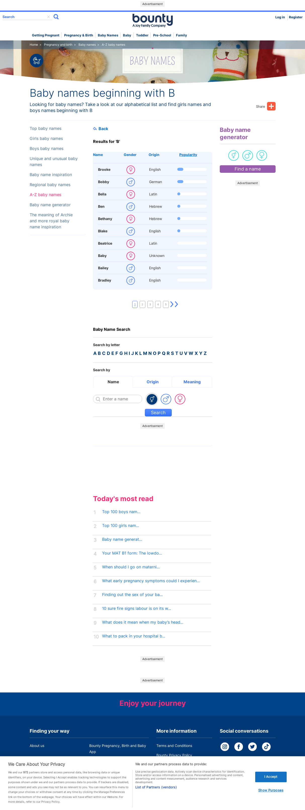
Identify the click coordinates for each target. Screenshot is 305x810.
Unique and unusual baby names (54, 161)
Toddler (142, 35)
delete (48, 17)
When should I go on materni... (131, 567)
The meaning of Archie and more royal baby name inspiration (51, 220)
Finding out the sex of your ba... (132, 594)
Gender (130, 154)
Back (100, 128)
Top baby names (45, 128)
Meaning (192, 381)
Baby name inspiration (51, 174)
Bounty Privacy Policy (174, 755)
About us (37, 745)
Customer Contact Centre (110, 761)
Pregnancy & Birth (78, 35)
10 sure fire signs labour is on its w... (136, 608)
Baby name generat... (122, 539)
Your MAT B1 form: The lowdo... (132, 553)
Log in (280, 17)
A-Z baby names (45, 194)
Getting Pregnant (45, 35)
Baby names (108, 35)
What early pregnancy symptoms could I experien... (151, 580)
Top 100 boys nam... (121, 511)
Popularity (188, 154)
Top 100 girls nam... (120, 525)
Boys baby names (46, 148)
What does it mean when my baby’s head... (142, 622)
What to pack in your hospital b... (133, 636)
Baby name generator (50, 204)
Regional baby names (50, 184)
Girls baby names (46, 138)
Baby (127, 35)
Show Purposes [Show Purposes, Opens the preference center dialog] (270, 797)
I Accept (270, 784)
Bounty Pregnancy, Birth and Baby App (117, 748)
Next (171, 304)
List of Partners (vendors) (156, 794)
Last (176, 304)
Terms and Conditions (174, 745)
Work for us (39, 761)
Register (295, 17)
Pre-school (162, 35)
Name (98, 154)
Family (181, 35)
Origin (154, 154)
